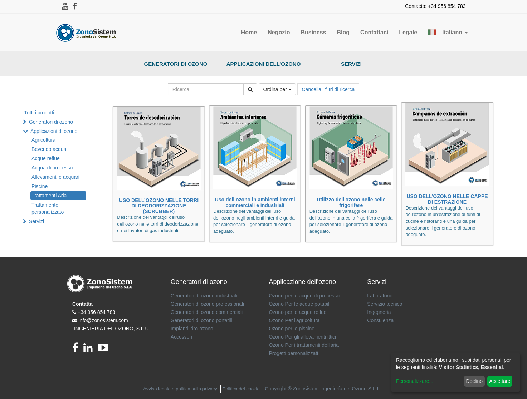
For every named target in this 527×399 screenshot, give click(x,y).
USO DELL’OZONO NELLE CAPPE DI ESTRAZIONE (447, 199)
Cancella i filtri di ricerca (328, 89)
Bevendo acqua (48, 149)
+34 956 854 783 (97, 312)
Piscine (39, 186)
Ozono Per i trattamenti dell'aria (304, 345)
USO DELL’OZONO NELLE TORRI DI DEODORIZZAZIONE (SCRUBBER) (159, 205)
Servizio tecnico (384, 304)
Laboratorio (379, 296)
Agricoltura (43, 140)
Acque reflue (45, 158)
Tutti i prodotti (39, 112)
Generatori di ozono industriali (204, 296)
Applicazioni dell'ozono (263, 64)
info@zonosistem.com (103, 320)
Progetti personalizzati (293, 353)
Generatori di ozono (176, 64)
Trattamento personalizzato (47, 208)
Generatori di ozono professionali (207, 304)
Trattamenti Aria (49, 195)
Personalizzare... (414, 381)
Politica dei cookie (241, 388)
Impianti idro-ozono (192, 328)
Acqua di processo (52, 168)
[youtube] (105, 350)
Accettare (499, 381)
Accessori (181, 337)
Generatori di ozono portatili (201, 320)
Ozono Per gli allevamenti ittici (302, 337)
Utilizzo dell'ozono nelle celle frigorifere (351, 202)
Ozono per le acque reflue (297, 312)
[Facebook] (77, 350)
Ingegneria (379, 312)
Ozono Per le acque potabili (299, 304)
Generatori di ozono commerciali (207, 312)
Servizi (351, 64)
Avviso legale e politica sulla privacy (180, 388)
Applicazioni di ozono (54, 131)
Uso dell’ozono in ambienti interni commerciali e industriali (255, 202)
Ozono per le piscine (291, 328)
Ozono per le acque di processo (304, 296)
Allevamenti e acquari (55, 177)
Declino (474, 381)
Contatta (82, 304)
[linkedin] (90, 350)
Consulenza (380, 320)
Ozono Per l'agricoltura (294, 320)
